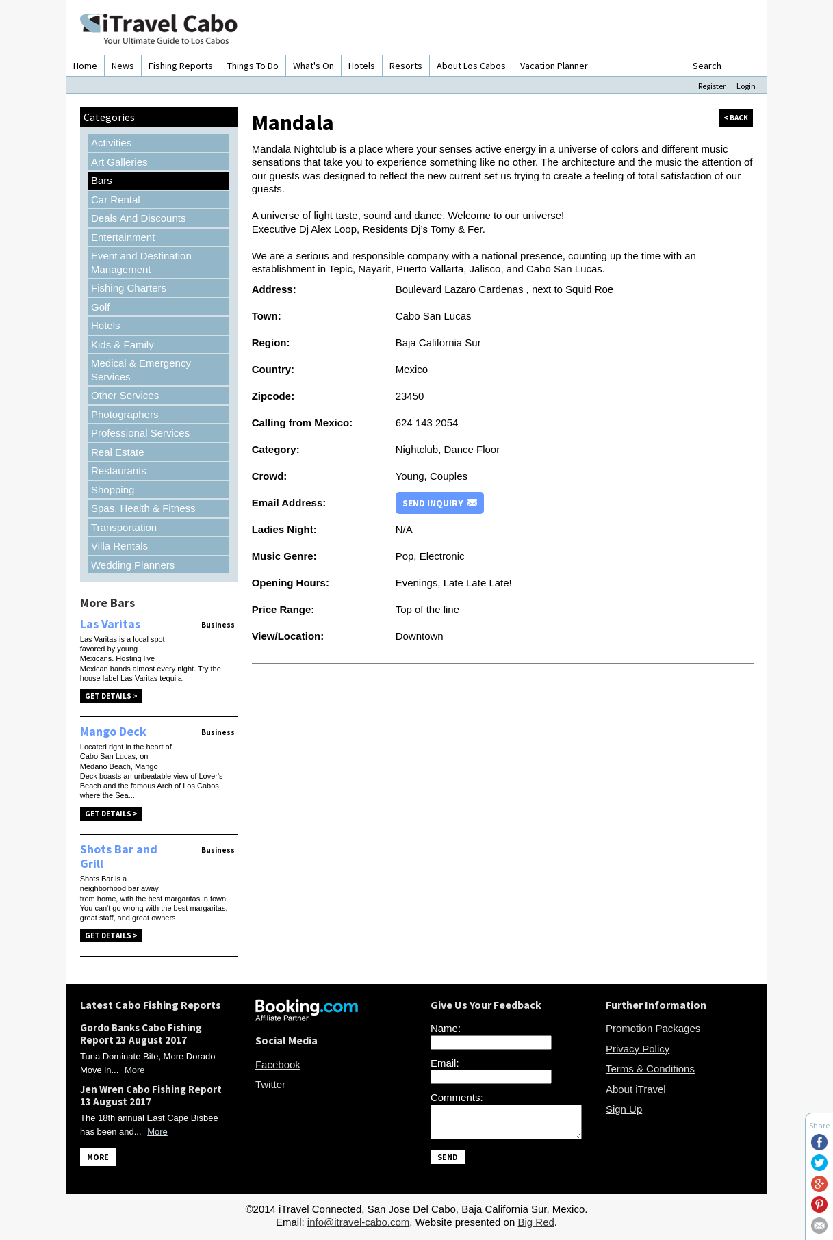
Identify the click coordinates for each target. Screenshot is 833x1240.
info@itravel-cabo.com (358, 1226)
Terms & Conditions (650, 1068)
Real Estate (117, 452)
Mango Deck (113, 731)
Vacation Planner (554, 66)
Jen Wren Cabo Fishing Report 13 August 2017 (151, 1095)
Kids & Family (122, 344)
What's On (313, 66)
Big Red (535, 1226)
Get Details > (111, 696)
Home (85, 66)
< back (735, 117)
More (135, 1070)
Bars (101, 180)
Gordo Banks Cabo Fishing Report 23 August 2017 (141, 1033)
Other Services (125, 395)
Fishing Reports (181, 66)
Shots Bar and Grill (118, 856)
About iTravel (636, 1089)
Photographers (124, 414)
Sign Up (624, 1109)
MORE (98, 1157)
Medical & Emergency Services (141, 370)
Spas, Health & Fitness (143, 508)
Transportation (124, 527)
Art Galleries (119, 162)
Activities (111, 142)
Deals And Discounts (138, 218)
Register (712, 86)
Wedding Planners (133, 565)
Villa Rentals (119, 546)
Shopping (112, 489)
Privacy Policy (637, 1049)
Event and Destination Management (141, 262)
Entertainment (123, 237)
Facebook (277, 1064)
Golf (100, 307)
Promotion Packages (653, 1028)
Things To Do (253, 66)
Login (746, 86)
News (123, 66)
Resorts (405, 66)
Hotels (361, 66)
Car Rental (115, 199)
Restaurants (118, 470)
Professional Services (140, 433)
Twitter (270, 1084)
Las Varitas (110, 624)
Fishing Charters (128, 288)
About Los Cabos (471, 66)
